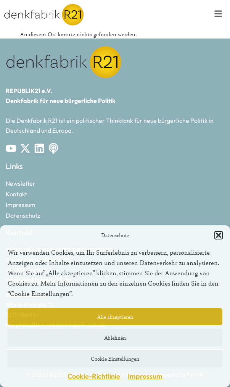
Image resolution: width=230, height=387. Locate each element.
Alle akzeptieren (115, 316)
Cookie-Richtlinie (94, 376)
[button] (218, 235)
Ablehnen (115, 337)
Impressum (145, 376)
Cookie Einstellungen (115, 358)
